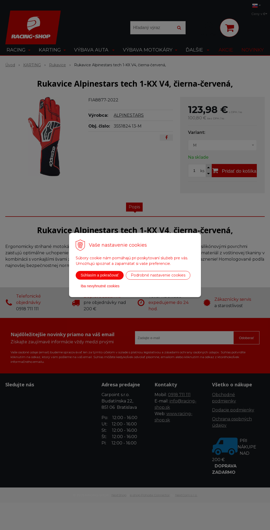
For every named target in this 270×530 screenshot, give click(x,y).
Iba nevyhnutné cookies (100, 286)
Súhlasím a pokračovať (100, 275)
